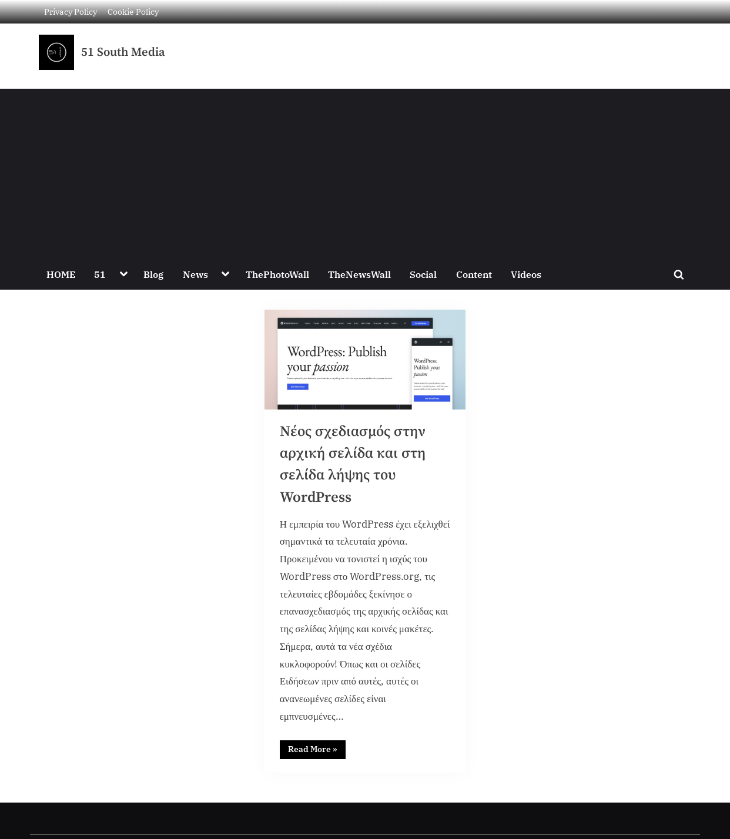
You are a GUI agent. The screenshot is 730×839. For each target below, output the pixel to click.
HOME (60, 274)
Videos (526, 274)
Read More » (317, 747)
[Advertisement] (365, 171)
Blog (153, 274)
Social (423, 274)
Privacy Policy (70, 11)
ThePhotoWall (277, 274)
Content (474, 274)
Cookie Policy (133, 11)
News (195, 274)
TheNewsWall (359, 274)
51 (100, 274)
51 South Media (123, 52)
